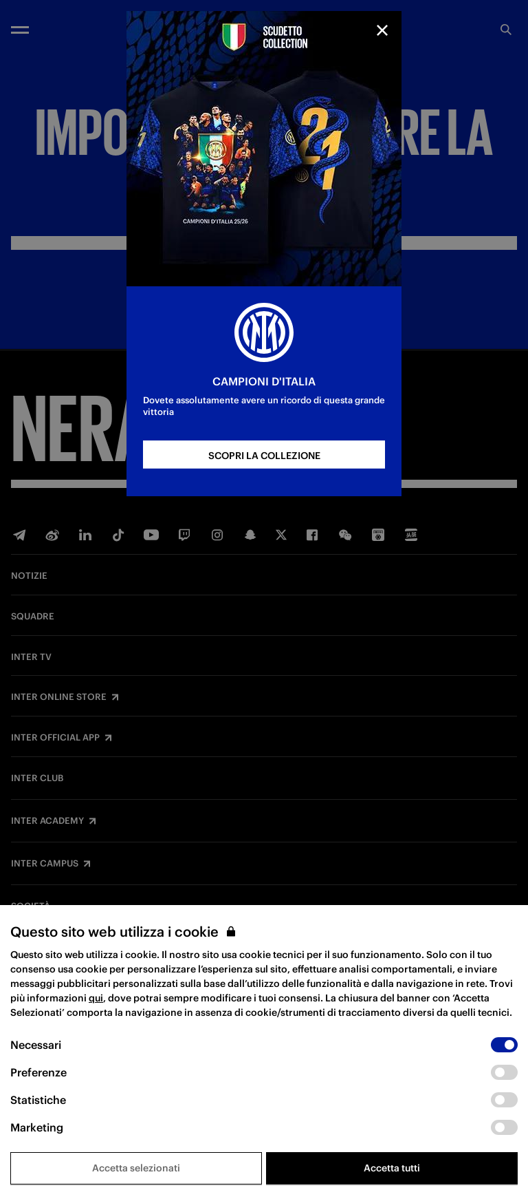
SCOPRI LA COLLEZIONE (264, 455)
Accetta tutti (392, 1168)
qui (96, 998)
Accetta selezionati (136, 1168)
